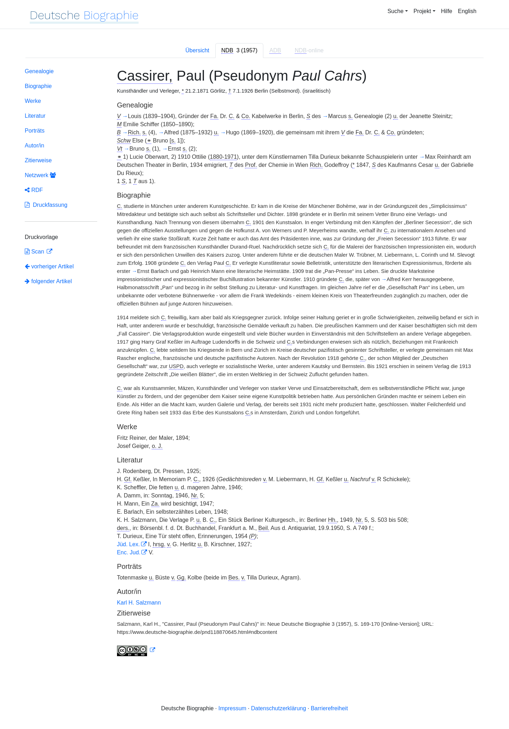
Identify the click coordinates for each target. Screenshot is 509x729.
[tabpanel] (254, 363)
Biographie (38, 86)
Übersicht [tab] (197, 50)
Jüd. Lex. (128, 544)
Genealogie (39, 71)
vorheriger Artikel (49, 266)
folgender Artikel (48, 281)
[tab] (239, 50)
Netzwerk (40, 175)
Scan (35, 252)
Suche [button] (395, 11)
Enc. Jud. (129, 552)
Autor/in (34, 145)
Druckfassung (46, 205)
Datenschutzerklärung (278, 708)
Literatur (35, 116)
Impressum (232, 708)
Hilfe (446, 11)
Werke (33, 101)
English (467, 11)
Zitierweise (38, 160)
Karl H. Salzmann (139, 603)
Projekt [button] (422, 11)
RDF (34, 190)
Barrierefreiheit (329, 708)
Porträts (35, 131)
